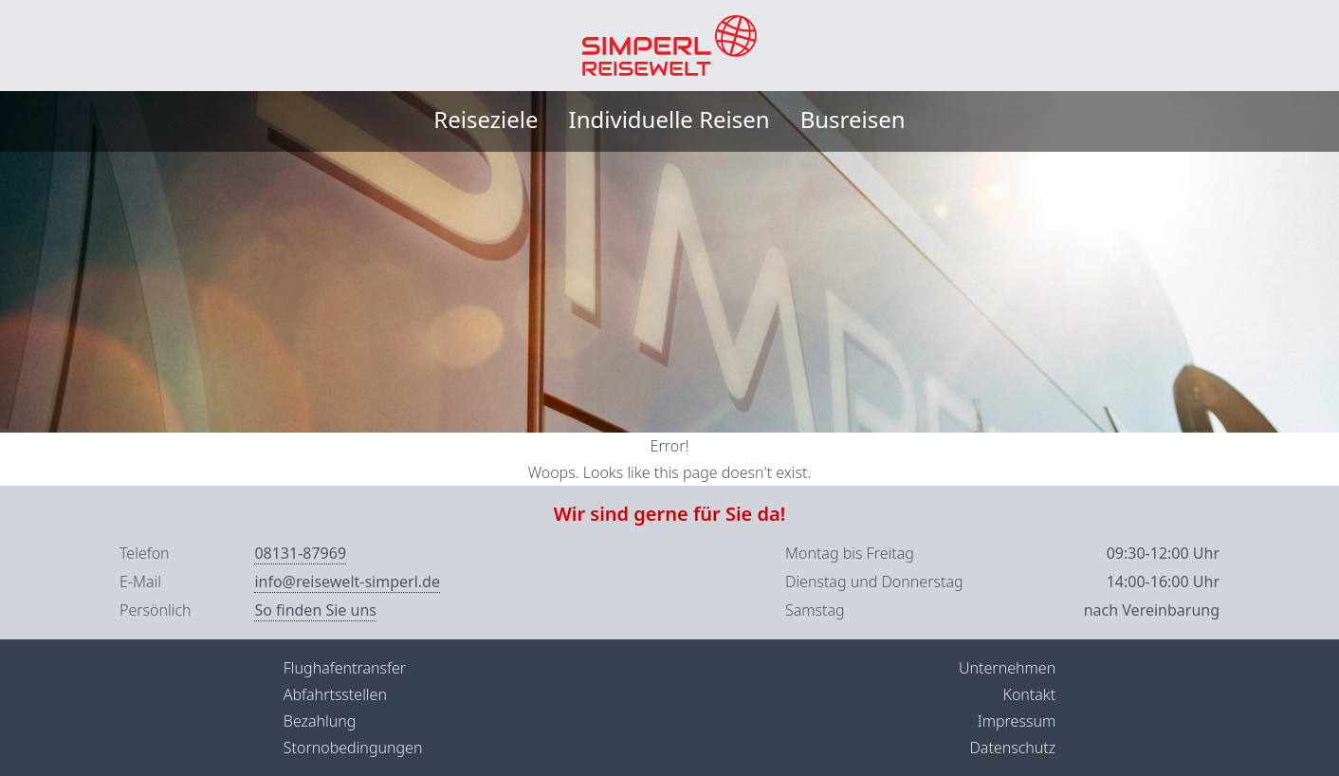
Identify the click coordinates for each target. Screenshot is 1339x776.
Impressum (1016, 721)
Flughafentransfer (345, 667)
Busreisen (853, 119)
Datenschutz (1012, 747)
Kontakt (1028, 694)
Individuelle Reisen (669, 119)
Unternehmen (1007, 667)
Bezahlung (320, 721)
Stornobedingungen (353, 747)
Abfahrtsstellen (335, 694)
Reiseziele (485, 119)
